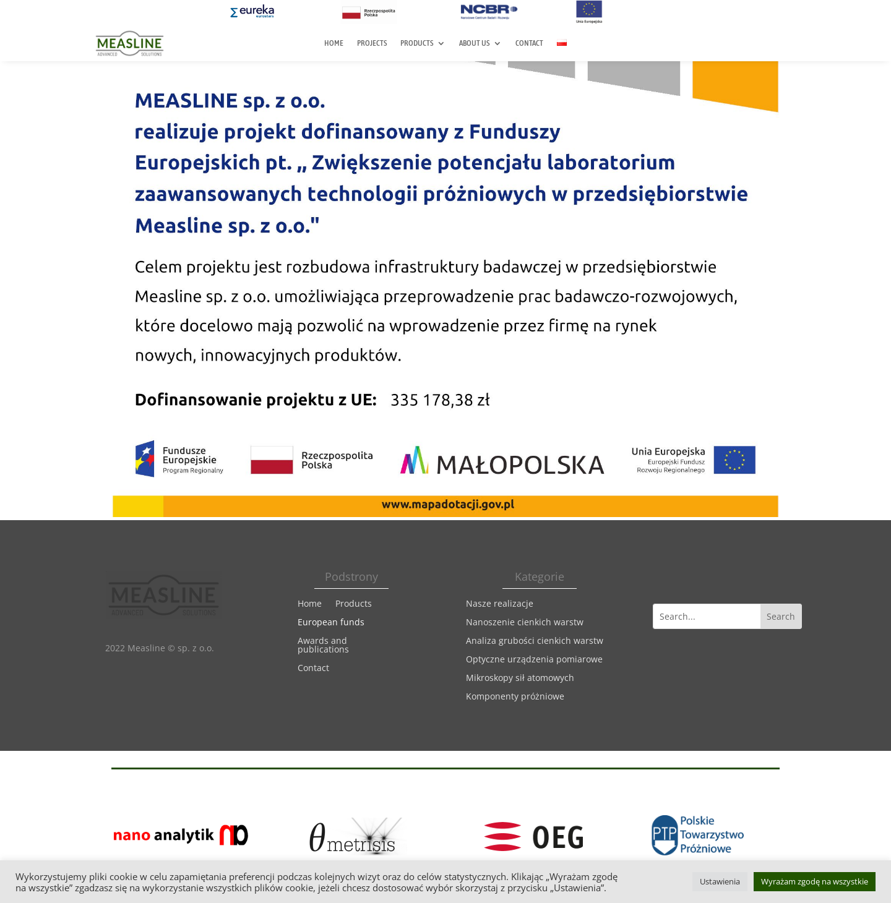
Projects (372, 43)
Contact (529, 43)
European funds (331, 623)
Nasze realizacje (499, 604)
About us (474, 43)
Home (333, 43)
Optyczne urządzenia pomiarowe (534, 660)
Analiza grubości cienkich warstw (534, 641)
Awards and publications (323, 645)
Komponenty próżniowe (515, 697)
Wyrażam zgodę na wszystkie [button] (814, 881)
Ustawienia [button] (720, 881)
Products (416, 43)
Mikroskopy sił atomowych (520, 678)
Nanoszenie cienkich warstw (524, 623)
